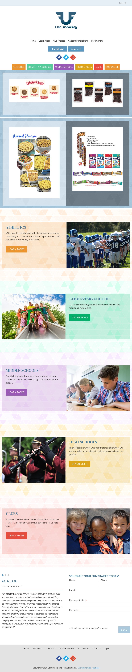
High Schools (84, 67)
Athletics (18, 67)
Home (33, 40)
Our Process (59, 40)
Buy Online (112, 67)
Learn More (44, 40)
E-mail (72, 590)
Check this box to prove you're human (88, 628)
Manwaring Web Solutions (88, 668)
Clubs (99, 67)
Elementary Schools (39, 67)
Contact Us (77, 48)
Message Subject (78, 600)
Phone (104, 580)
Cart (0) (122, 3)
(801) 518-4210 (57, 48)
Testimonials (97, 40)
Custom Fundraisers (78, 40)
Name (72, 580)
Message (74, 610)
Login (106, 648)
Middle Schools (64, 67)
